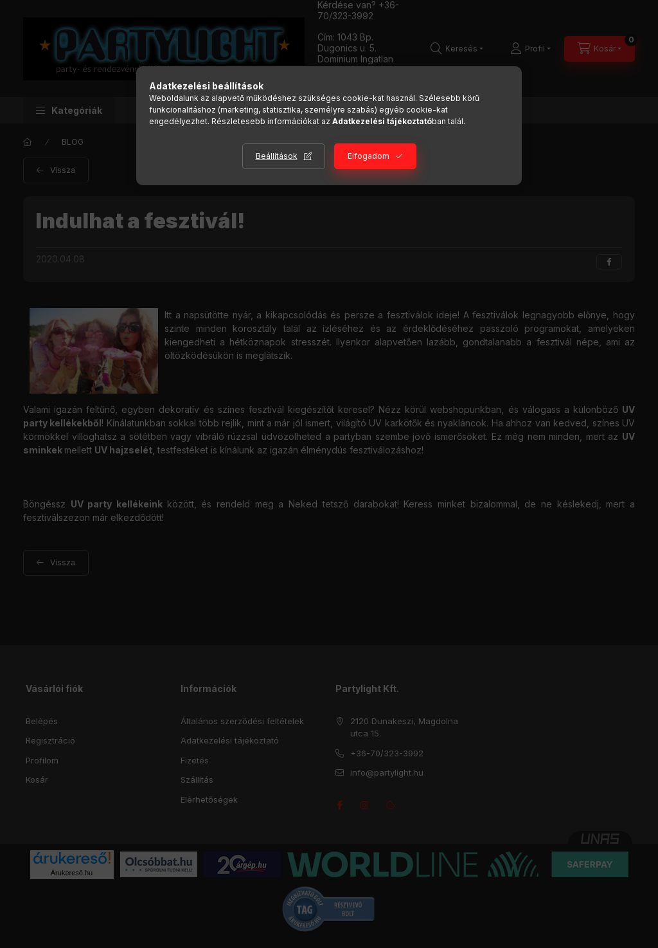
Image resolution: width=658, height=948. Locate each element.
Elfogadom (368, 156)
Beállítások (277, 156)
